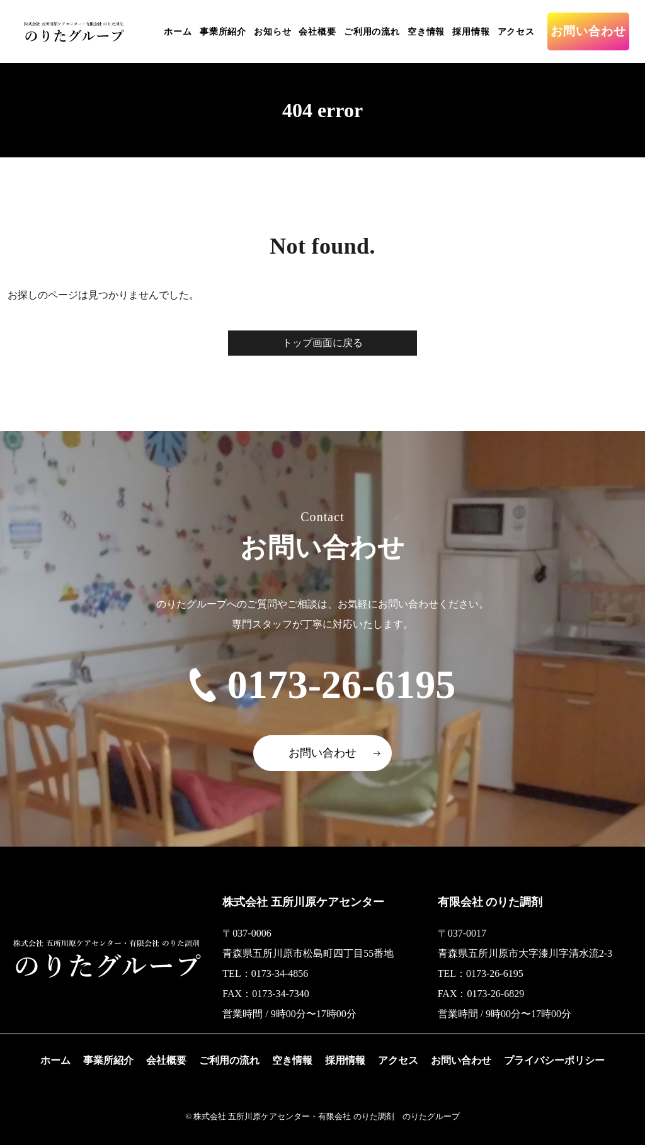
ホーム (178, 32)
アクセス (516, 32)
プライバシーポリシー (554, 1060)
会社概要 (317, 32)
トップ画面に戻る (322, 342)
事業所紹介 (223, 32)
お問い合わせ (588, 31)
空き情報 (426, 32)
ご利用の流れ (372, 32)
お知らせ (272, 32)
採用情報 (470, 32)
